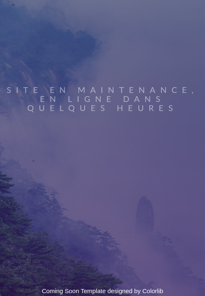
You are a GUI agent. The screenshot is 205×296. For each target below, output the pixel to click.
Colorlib (153, 290)
